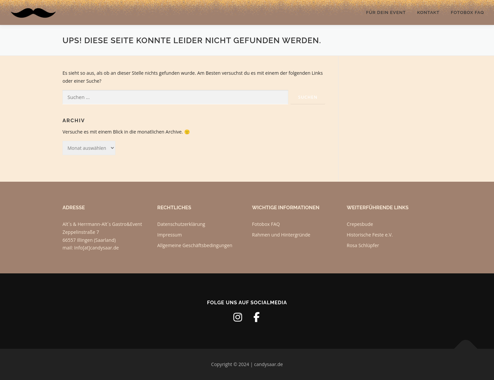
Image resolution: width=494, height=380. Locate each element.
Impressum (169, 235)
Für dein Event (386, 12)
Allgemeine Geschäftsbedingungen (194, 245)
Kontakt (428, 12)
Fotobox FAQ (467, 12)
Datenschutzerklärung (181, 224)
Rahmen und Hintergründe (281, 235)
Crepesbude (360, 224)
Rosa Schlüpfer (363, 245)
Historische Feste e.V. (370, 235)
